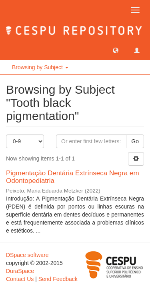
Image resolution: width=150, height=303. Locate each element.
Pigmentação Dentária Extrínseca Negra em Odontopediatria (72, 177)
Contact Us (20, 279)
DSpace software (27, 255)
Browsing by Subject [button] (40, 67)
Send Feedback (58, 279)
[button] (115, 50)
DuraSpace (20, 271)
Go (135, 141)
